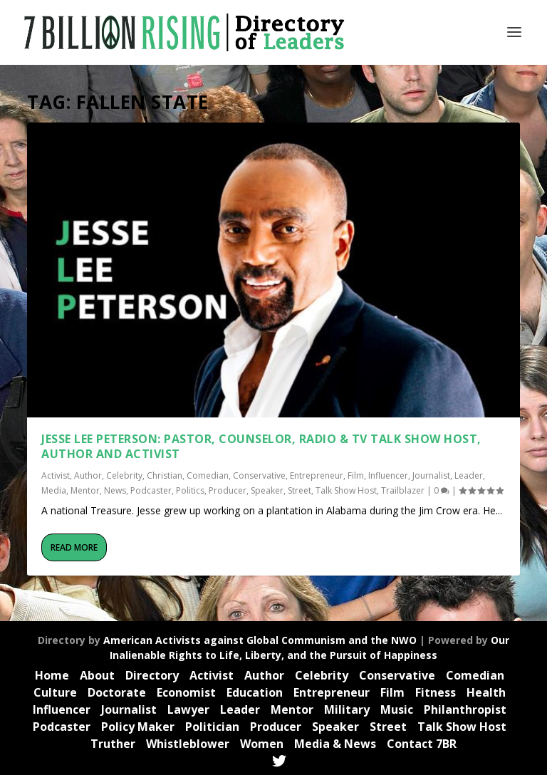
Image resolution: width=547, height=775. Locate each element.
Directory (152, 675)
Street (299, 490)
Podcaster (151, 490)
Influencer (388, 475)
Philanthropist (465, 709)
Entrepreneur (316, 475)
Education (254, 692)
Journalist (431, 475)
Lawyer (188, 709)
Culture (55, 692)
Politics (190, 490)
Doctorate (117, 692)
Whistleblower (187, 743)
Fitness (435, 692)
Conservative (259, 475)
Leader (468, 475)
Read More (74, 547)
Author (88, 475)
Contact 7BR (422, 743)
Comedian (208, 475)
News (115, 490)
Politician (212, 726)
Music (396, 709)
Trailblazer (402, 490)
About (97, 675)
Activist (55, 475)
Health (486, 692)
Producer (227, 490)
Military (347, 709)
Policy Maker (137, 726)
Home (52, 675)
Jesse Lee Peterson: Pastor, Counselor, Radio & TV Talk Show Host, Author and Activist (261, 446)
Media (53, 490)
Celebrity (124, 475)
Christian (164, 475)
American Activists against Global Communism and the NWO (260, 640)
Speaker (267, 490)
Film (356, 475)
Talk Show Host (346, 490)
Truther (112, 743)
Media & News (335, 743)
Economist (186, 692)
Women (261, 743)
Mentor (85, 490)
